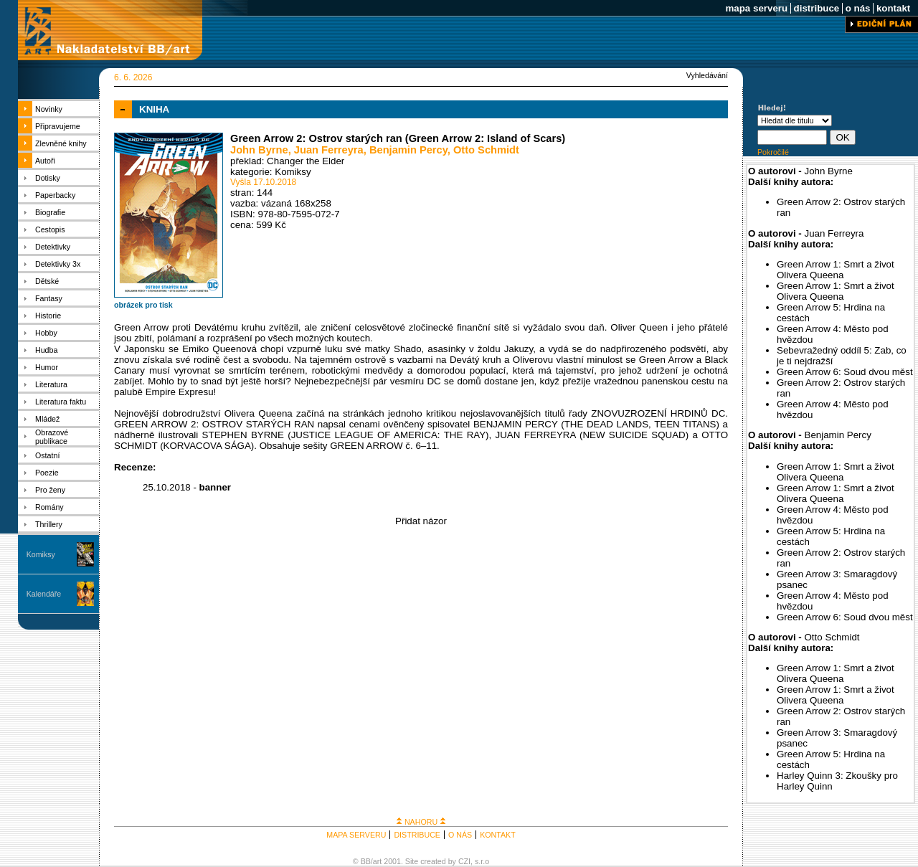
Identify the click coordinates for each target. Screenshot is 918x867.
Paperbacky (55, 195)
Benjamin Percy (408, 150)
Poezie (47, 472)
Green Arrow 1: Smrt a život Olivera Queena (835, 269)
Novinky (48, 109)
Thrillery (48, 524)
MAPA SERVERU (356, 834)
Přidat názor (421, 521)
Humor (46, 367)
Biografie (50, 212)
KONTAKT (498, 834)
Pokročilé (773, 152)
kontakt (893, 8)
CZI (464, 861)
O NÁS (460, 834)
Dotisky (47, 178)
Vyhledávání (707, 75)
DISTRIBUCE (417, 834)
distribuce (816, 8)
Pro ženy (50, 489)
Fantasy (48, 298)
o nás (858, 8)
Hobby (46, 332)
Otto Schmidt (486, 150)
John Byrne (259, 150)
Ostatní (47, 455)
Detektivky (52, 246)
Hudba (46, 350)
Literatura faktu (60, 401)
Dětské (47, 281)
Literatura (51, 384)
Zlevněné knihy (61, 143)
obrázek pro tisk (143, 304)
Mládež (47, 418)
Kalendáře (44, 593)
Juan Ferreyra (329, 150)
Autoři (45, 160)
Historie (48, 315)
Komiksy (41, 554)
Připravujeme (57, 126)
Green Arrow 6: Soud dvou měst (845, 371)
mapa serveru (756, 8)
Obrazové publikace (51, 436)
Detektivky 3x (57, 264)
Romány (49, 507)
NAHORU (421, 822)
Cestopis (50, 229)
